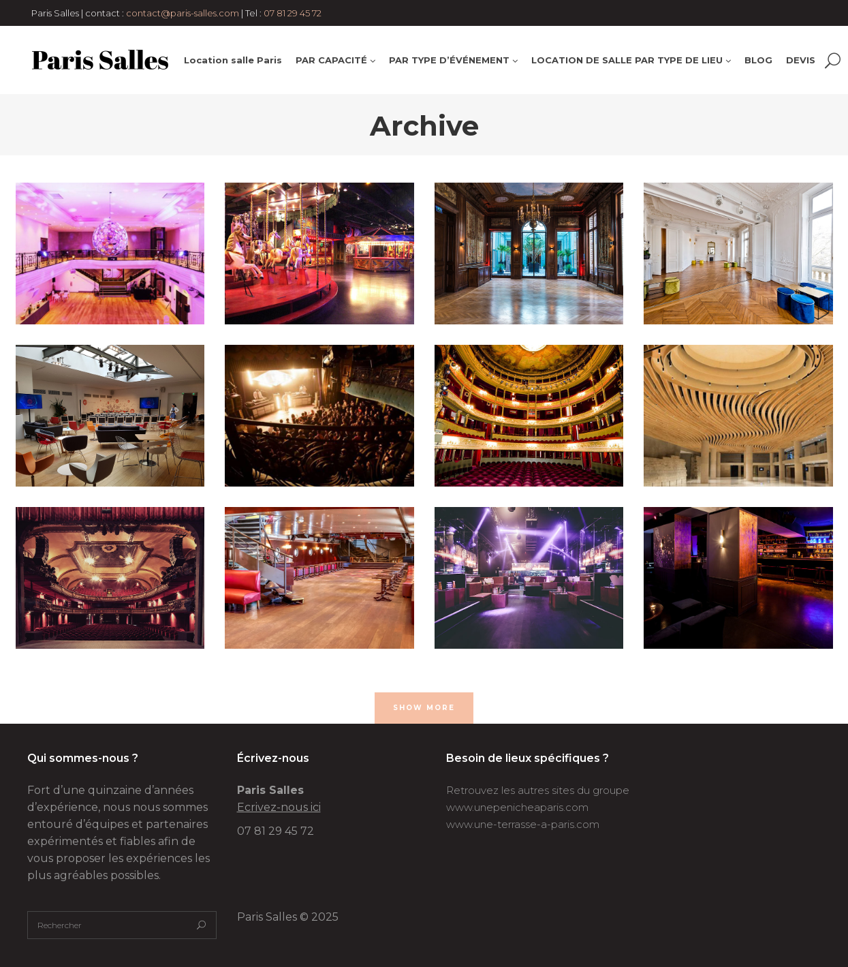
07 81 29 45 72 (292, 12)
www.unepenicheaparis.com (517, 807)
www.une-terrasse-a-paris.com (522, 824)
